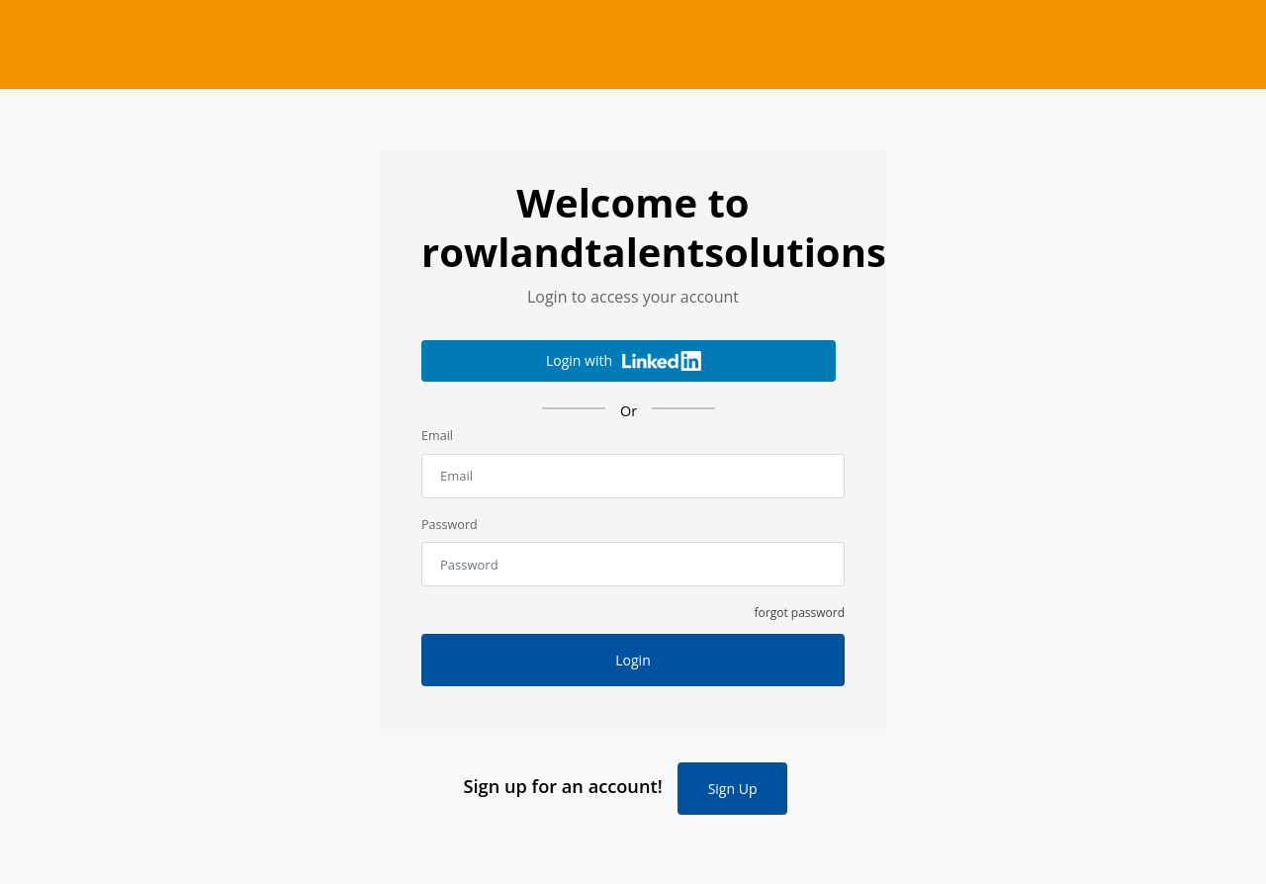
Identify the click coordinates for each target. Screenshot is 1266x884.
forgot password (800, 612)
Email (437, 435)
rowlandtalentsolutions (633, 44)
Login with (623, 361)
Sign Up (733, 788)
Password (449, 524)
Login (632, 660)
